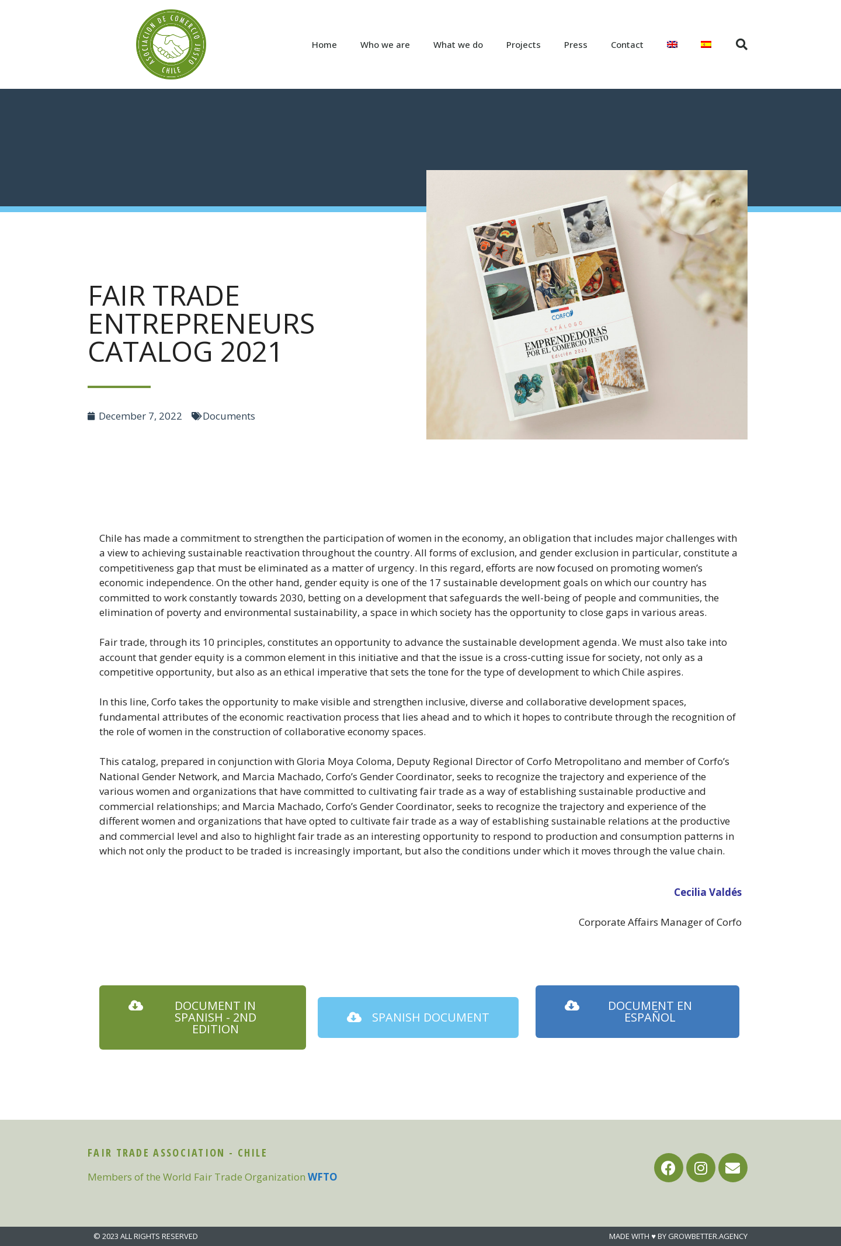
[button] (202, 1017)
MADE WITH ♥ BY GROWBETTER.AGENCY (678, 1236)
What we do (458, 44)
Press (576, 44)
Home (324, 44)
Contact (627, 44)
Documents (229, 416)
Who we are (385, 44)
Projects (523, 44)
